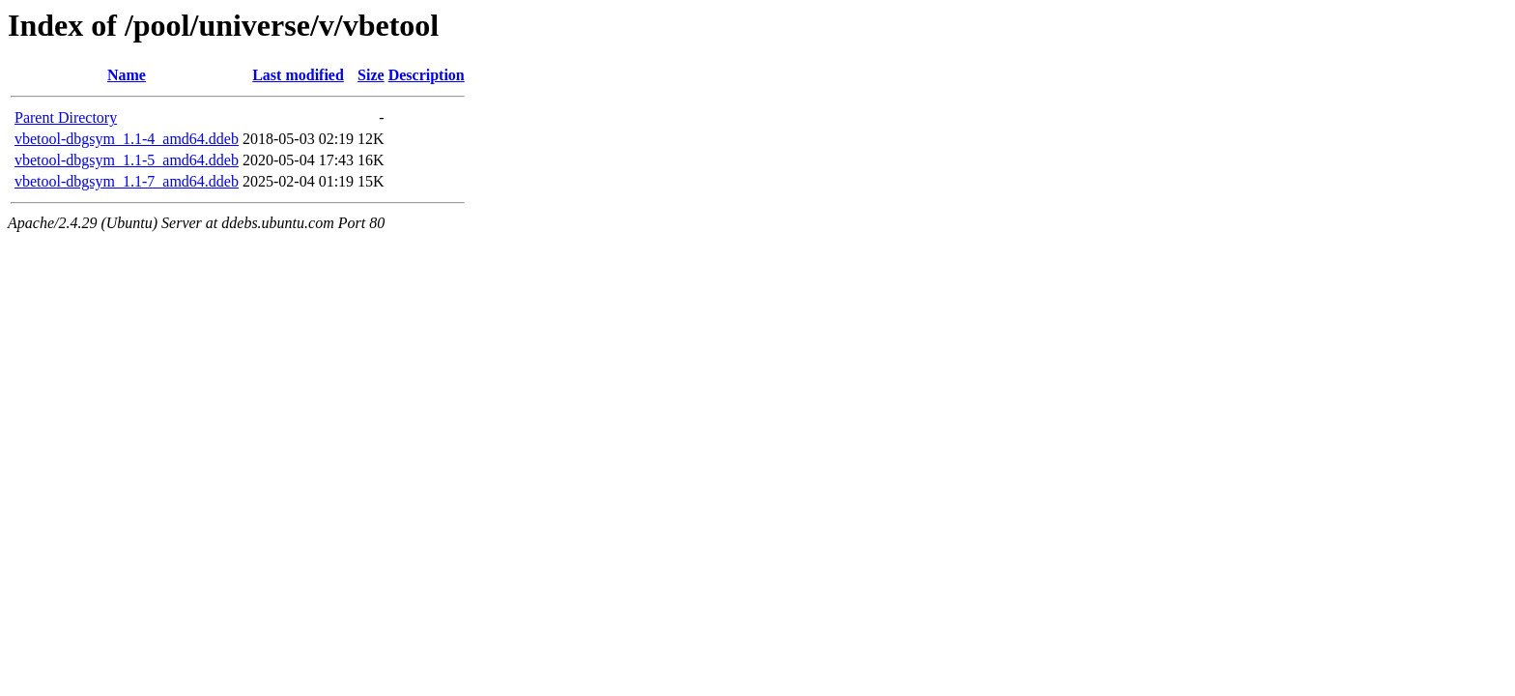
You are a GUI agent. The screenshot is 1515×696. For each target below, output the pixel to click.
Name (126, 75)
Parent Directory (65, 117)
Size (371, 75)
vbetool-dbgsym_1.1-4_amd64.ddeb (126, 138)
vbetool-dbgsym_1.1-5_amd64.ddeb (126, 160)
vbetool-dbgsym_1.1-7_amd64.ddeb (126, 181)
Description (426, 75)
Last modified (298, 75)
